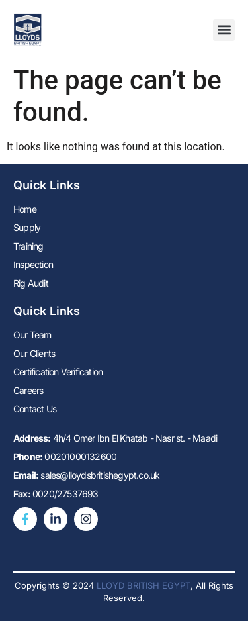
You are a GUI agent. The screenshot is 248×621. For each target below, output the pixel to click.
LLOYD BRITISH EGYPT (143, 585)
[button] (224, 30)
